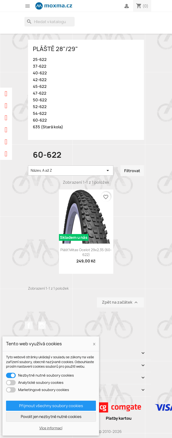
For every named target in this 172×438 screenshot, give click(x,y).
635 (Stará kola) (48, 127)
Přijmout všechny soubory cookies (51, 405)
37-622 (39, 66)
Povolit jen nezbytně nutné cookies (51, 416)
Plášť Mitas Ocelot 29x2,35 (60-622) (86, 252)
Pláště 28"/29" (55, 49)
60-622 (40, 120)
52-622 (40, 106)
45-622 (40, 86)
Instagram (42, 325)
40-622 (40, 73)
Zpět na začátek (120, 302)
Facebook (29, 325)
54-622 (40, 113)
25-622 (40, 59)
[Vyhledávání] (49, 21)
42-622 (40, 79)
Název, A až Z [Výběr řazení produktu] (71, 170)
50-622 (40, 100)
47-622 (39, 93)
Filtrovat (132, 170)
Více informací (50, 428)
